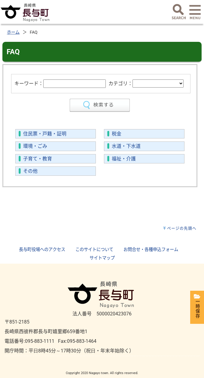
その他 (30, 171)
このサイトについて (94, 249)
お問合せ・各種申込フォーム (150, 249)
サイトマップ (102, 258)
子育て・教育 (37, 159)
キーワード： (28, 83)
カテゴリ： (120, 83)
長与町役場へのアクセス (42, 249)
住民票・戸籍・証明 (44, 134)
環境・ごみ (35, 146)
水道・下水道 (126, 146)
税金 (116, 134)
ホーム (13, 32)
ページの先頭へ (181, 228)
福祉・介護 (124, 159)
